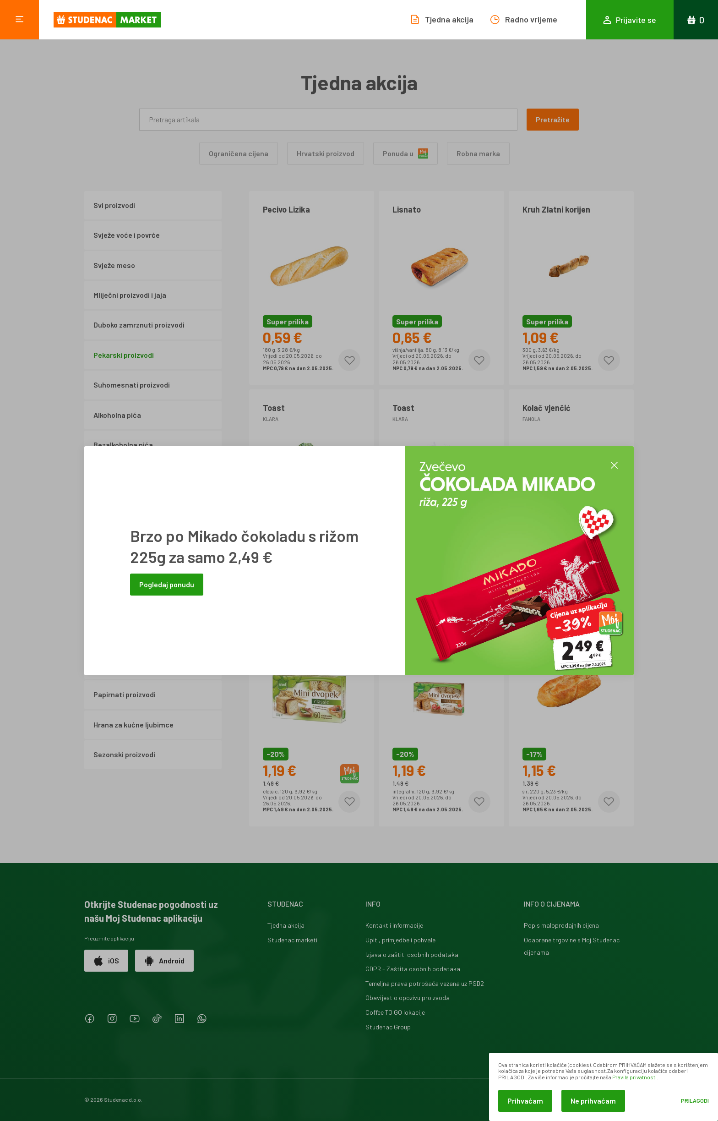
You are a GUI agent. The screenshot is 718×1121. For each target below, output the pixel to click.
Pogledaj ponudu (166, 584)
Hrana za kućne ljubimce (133, 724)
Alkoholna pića (117, 414)
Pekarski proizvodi (123, 354)
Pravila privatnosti (634, 1077)
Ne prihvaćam (593, 1100)
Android (164, 961)
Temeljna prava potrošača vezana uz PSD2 (424, 983)
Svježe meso (114, 265)
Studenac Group (388, 1027)
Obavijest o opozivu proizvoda (407, 997)
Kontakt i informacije (394, 925)
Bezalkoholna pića (123, 444)
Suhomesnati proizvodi (131, 384)
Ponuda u (405, 153)
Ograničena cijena (238, 153)
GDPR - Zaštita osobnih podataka (412, 969)
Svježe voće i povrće (126, 234)
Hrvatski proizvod (325, 153)
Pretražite (553, 119)
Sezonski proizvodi (124, 754)
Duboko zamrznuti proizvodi (139, 324)
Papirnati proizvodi (124, 694)
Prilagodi (695, 1101)
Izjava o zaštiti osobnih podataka (411, 954)
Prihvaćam (525, 1100)
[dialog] (603, 1087)
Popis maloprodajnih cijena (561, 925)
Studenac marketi (292, 940)
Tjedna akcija (286, 925)
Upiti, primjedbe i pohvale (400, 940)
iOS (106, 961)
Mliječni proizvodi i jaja (129, 294)
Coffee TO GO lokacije (395, 1012)
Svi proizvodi (114, 205)
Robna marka (478, 153)
